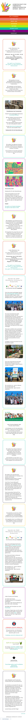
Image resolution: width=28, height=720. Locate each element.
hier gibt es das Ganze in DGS (12, 207)
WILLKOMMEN (14, 16)
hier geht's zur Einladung (14, 63)
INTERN (14, 26)
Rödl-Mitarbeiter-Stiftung (12, 293)
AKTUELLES (14, 19)
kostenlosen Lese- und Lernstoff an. (16, 649)
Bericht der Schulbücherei (16, 126)
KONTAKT (14, 33)
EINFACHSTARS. (14, 667)
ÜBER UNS (14, 21)
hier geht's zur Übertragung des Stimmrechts (14, 65)
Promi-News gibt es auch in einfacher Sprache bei (14, 664)
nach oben (23, 713)
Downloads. (8, 607)
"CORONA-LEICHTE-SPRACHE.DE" (14, 635)
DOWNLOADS (14, 28)
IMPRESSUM (8, 716)
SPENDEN (14, 23)
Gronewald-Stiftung (13, 115)
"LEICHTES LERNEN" (15, 647)
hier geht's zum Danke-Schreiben (12, 206)
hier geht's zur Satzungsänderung (14, 269)
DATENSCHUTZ (15, 716)
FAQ (14, 31)
